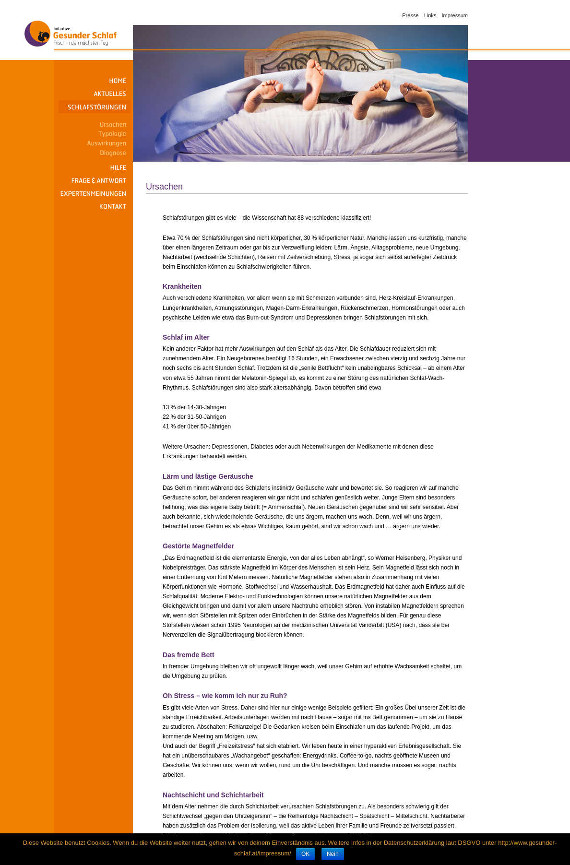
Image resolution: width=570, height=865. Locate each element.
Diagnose (95, 151)
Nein (333, 854)
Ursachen (95, 123)
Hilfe (95, 167)
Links (430, 15)
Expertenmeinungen (95, 193)
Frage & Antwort (95, 180)
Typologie (95, 132)
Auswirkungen (95, 142)
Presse (410, 15)
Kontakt (95, 206)
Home (95, 80)
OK (305, 854)
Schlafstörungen (95, 106)
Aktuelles (95, 93)
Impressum (454, 15)
